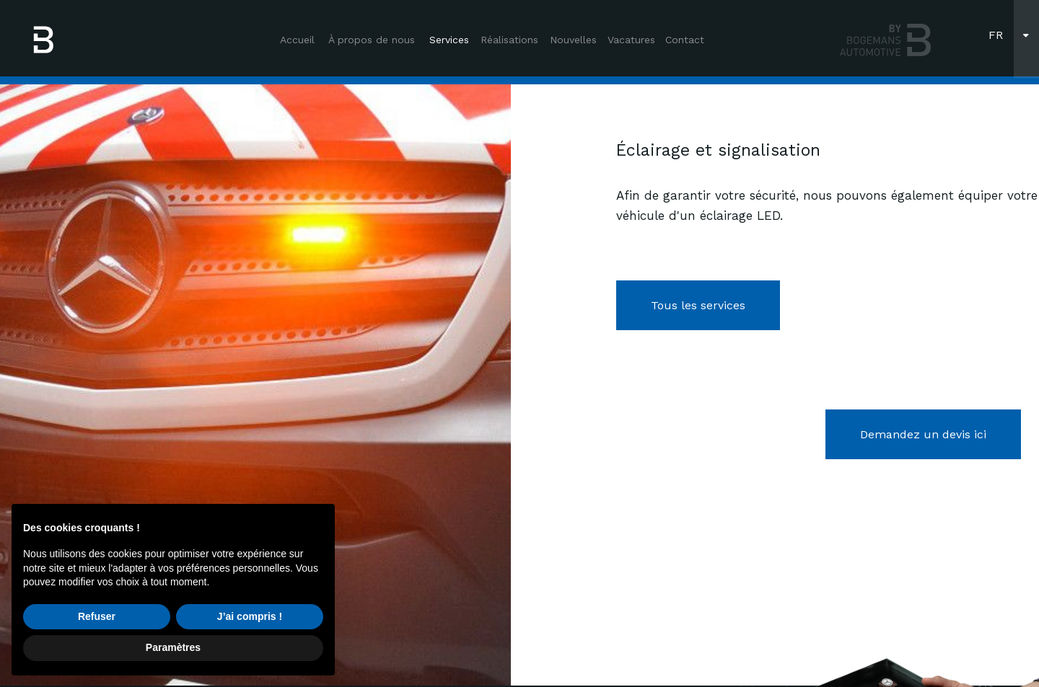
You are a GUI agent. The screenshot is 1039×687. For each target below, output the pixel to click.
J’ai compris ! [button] (249, 616)
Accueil (297, 39)
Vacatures (631, 39)
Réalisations (509, 39)
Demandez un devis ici (923, 434)
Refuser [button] (96, 616)
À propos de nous (371, 39)
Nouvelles (573, 39)
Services (449, 39)
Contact (684, 39)
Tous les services (698, 305)
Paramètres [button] (173, 647)
